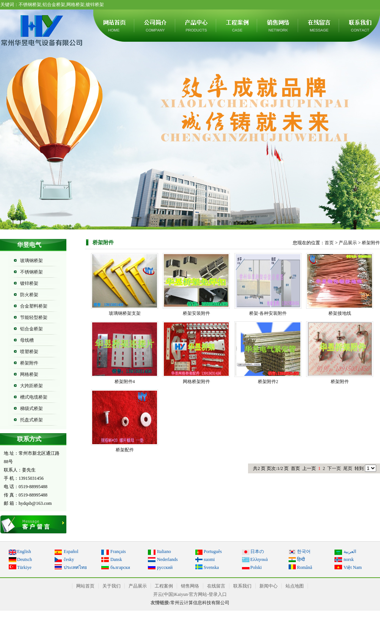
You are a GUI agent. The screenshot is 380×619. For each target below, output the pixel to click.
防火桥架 (29, 294)
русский (165, 567)
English (24, 551)
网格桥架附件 (196, 381)
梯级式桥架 (31, 408)
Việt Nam (353, 567)
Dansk (116, 559)
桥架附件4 (125, 381)
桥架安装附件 (196, 313)
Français (118, 551)
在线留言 (319, 25)
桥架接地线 (339, 313)
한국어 (304, 551)
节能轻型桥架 (33, 317)
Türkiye (24, 567)
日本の (257, 551)
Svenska (211, 567)
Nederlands (167, 559)
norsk (349, 559)
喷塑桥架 (29, 351)
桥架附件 (29, 363)
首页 (329, 242)
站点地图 (295, 586)
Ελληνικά (259, 559)
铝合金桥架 (31, 328)
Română (304, 567)
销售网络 (278, 25)
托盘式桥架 (31, 420)
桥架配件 (125, 449)
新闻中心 (268, 586)
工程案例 (237, 25)
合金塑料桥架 (33, 306)
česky (69, 559)
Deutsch (24, 559)
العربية (350, 551)
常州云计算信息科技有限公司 (199, 602)
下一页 (334, 468)
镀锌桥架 (29, 283)
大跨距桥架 (31, 385)
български (120, 567)
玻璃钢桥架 (31, 260)
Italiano (164, 551)
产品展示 (196, 25)
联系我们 (242, 586)
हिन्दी (301, 559)
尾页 (347, 468)
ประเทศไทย (75, 567)
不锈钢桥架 (31, 272)
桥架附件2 (268, 381)
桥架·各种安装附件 (268, 313)
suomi (209, 559)
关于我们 (155, 25)
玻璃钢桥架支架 (125, 313)
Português (213, 551)
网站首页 (114, 25)
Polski (256, 567)
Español (71, 551)
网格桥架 (29, 374)
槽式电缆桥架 (33, 397)
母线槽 (27, 340)
